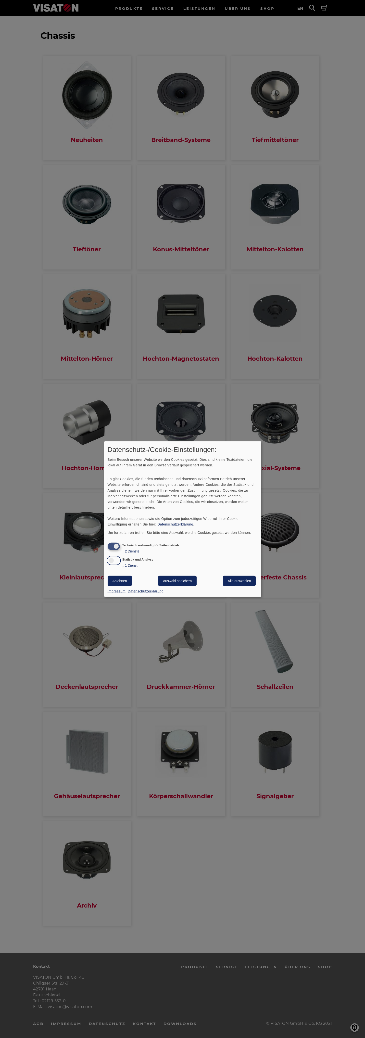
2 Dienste (130, 551)
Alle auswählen (239, 581)
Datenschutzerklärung (175, 524)
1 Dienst (130, 565)
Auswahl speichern (177, 581)
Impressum (117, 591)
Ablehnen (120, 581)
